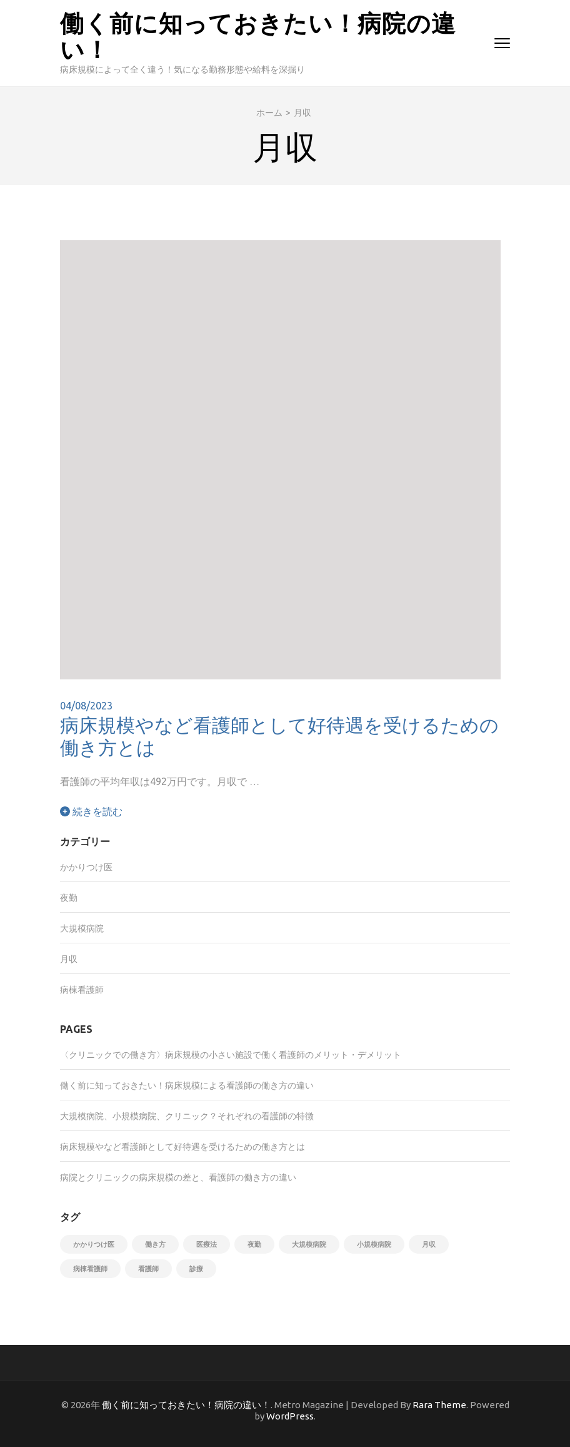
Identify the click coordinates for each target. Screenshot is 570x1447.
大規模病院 (82, 928)
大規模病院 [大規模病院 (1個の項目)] (309, 1244)
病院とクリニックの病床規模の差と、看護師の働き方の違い (178, 1177)
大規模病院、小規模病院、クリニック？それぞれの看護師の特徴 (187, 1116)
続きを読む (91, 811)
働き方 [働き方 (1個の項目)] (155, 1244)
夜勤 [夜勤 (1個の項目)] (254, 1244)
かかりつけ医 (86, 867)
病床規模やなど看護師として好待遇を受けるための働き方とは (279, 735)
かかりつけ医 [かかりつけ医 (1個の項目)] (93, 1244)
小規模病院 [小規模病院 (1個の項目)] (374, 1244)
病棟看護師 (82, 990)
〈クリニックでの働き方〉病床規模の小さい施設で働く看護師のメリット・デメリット (230, 1055)
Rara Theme (439, 1404)
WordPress (290, 1416)
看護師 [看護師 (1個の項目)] (148, 1268)
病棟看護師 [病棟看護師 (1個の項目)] (90, 1268)
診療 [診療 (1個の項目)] (196, 1268)
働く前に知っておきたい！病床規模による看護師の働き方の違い (187, 1085)
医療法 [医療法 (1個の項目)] (206, 1244)
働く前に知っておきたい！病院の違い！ (258, 35)
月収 (69, 959)
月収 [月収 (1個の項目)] (429, 1244)
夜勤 (69, 898)
